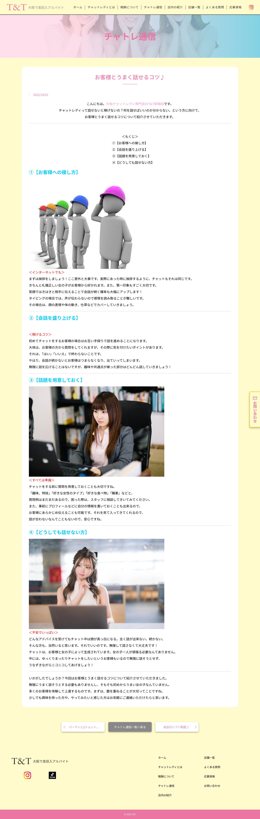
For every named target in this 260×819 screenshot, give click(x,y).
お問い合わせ (212, 786)
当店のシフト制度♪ (176, 727)
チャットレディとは (99, 7)
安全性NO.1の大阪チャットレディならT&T (35, 10)
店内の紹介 (174, 7)
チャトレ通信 (152, 7)
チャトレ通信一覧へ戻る (130, 727)
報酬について (128, 7)
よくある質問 (214, 7)
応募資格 (235, 7)
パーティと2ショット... (84, 727)
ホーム (75, 7)
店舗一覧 (194, 7)
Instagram (251, 7)
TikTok (52, 775)
